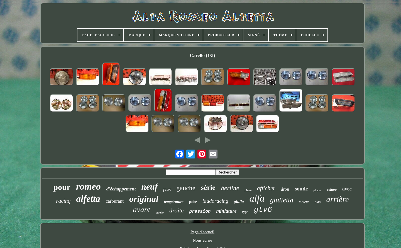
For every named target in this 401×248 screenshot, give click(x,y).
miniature (226, 211)
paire (193, 202)
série (208, 187)
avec (347, 189)
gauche (186, 188)
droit (285, 189)
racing (63, 201)
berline (230, 188)
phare (248, 190)
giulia (239, 201)
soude (301, 189)
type (245, 212)
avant (141, 209)
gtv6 (263, 210)
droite (176, 210)
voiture (332, 190)
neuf (149, 187)
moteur (304, 202)
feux (167, 189)
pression (200, 211)
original (143, 199)
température (174, 202)
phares (317, 190)
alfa (257, 198)
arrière (337, 199)
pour (61, 187)
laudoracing (215, 201)
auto (318, 202)
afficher (266, 188)
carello (160, 212)
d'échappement (121, 189)
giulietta (281, 200)
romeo (88, 186)
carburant (115, 201)
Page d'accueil (202, 232)
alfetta (88, 199)
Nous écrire (202, 240)
